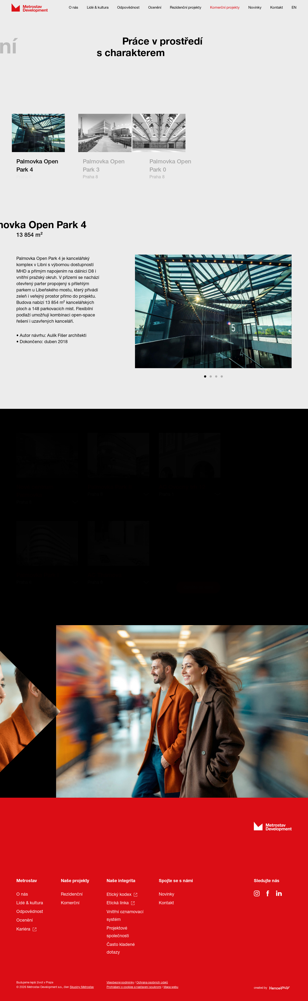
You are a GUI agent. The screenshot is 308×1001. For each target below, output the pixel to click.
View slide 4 (222, 376)
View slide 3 (216, 376)
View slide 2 (211, 376)
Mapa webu (171, 987)
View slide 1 (205, 376)
